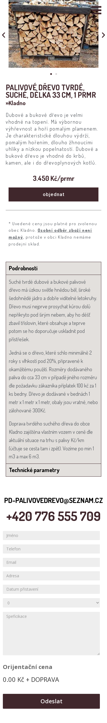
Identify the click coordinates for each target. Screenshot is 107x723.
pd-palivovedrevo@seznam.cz (53, 500)
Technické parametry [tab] (34, 470)
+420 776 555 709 (53, 516)
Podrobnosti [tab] (23, 268)
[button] (51, 74)
